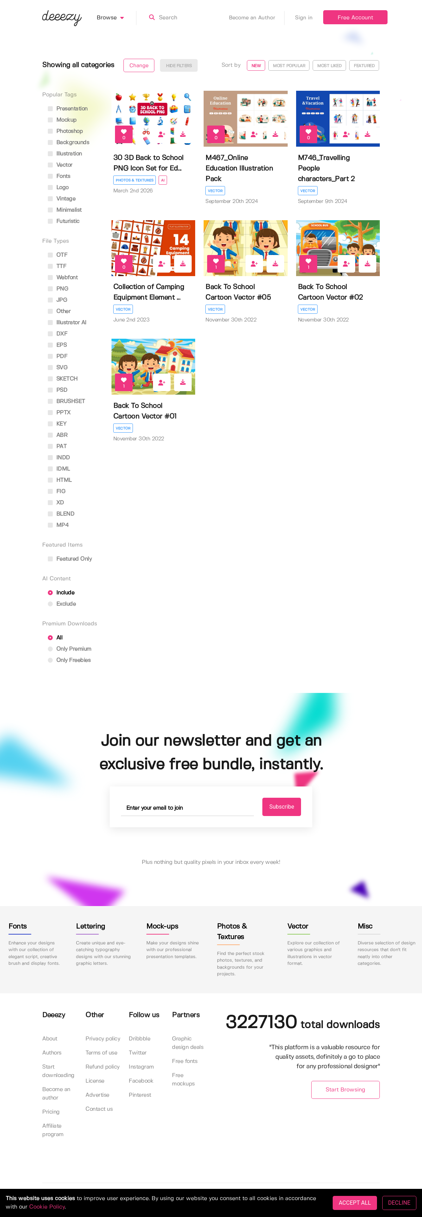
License (94, 1081)
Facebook (141, 1081)
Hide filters (179, 66)
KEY (57, 424)
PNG (58, 289)
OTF (57, 255)
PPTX (59, 412)
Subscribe (281, 806)
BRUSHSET (66, 401)
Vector (215, 191)
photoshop (65, 131)
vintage (61, 199)
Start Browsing (345, 1089)
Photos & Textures (134, 180)
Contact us (99, 1109)
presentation (68, 108)
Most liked (329, 66)
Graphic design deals (187, 1043)
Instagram (141, 1067)
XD (56, 502)
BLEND (61, 514)
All (55, 638)
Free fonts (184, 1061)
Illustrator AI (67, 322)
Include (61, 592)
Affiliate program (53, 1130)
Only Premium (69, 649)
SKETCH (63, 379)
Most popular (289, 66)
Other (59, 311)
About (49, 1038)
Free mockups (183, 1080)
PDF (57, 356)
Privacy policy (102, 1038)
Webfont (62, 277)
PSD (57, 390)
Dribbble (139, 1038)
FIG (56, 491)
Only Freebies (69, 660)
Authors (52, 1053)
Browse (116, 18)
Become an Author (256, 18)
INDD (59, 457)
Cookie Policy (47, 1207)
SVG (57, 367)
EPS (57, 345)
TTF (57, 266)
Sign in (304, 17)
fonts (59, 176)
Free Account (355, 17)
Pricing (51, 1112)
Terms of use (101, 1053)
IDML (59, 469)
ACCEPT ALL (355, 1202)
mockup (62, 120)
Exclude (62, 604)
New (256, 66)
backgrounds (68, 142)
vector (60, 165)
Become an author (56, 1094)
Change (138, 65)
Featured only (69, 559)
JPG (57, 300)
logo (58, 187)
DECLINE (399, 1202)
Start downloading (58, 1071)
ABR (57, 435)
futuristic (63, 221)
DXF (57, 334)
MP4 (58, 525)
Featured (364, 66)
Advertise (97, 1095)
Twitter (138, 1053)
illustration (65, 154)
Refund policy (102, 1067)
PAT (57, 446)
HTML (60, 480)
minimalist (65, 210)
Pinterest (140, 1095)
